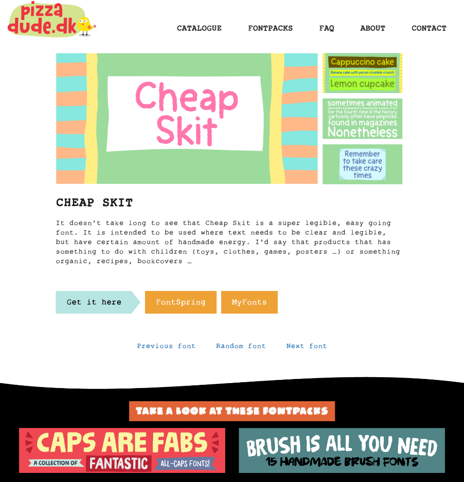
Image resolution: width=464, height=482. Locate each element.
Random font (241, 348)
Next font (306, 348)
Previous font (166, 348)
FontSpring (181, 304)
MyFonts (249, 304)
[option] (122, 450)
